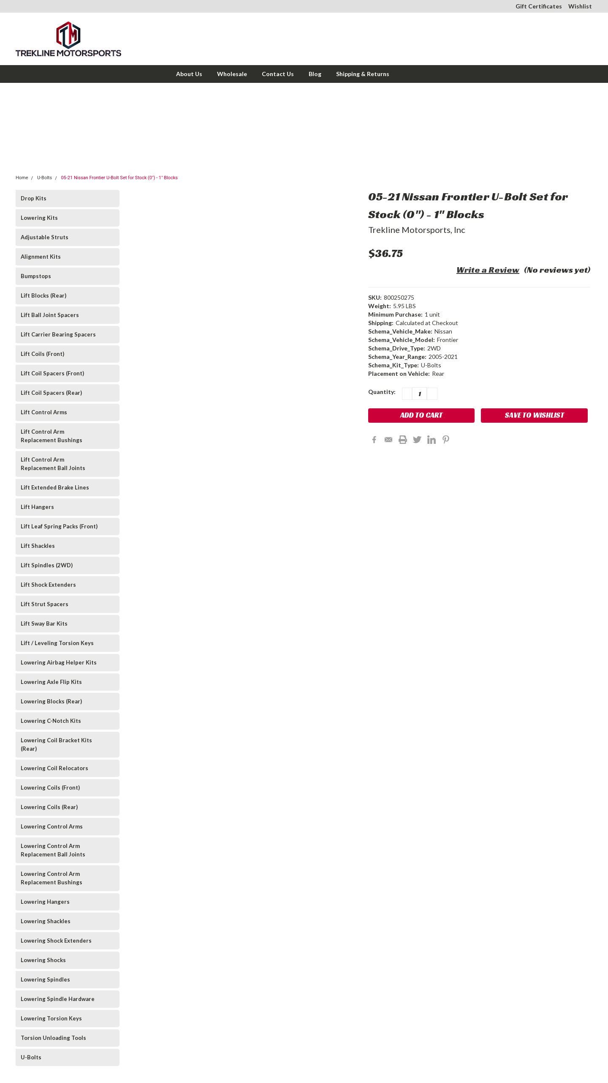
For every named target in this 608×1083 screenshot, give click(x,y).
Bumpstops (36, 276)
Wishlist (580, 6)
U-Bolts (44, 177)
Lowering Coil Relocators (54, 768)
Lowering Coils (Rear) (49, 807)
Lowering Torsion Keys (51, 1018)
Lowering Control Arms (52, 826)
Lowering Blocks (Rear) (51, 701)
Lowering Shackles (46, 921)
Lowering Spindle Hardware (58, 998)
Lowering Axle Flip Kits (51, 681)
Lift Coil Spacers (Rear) (51, 392)
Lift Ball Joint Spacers (50, 315)
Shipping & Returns (362, 73)
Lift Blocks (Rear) (43, 295)
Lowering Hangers (45, 901)
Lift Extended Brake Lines (55, 487)
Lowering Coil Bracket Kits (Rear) (56, 744)
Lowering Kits (39, 217)
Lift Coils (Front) (42, 353)
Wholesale (232, 73)
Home (22, 177)
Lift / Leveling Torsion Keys (57, 643)
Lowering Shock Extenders (56, 940)
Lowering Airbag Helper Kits (59, 662)
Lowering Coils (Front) (50, 787)
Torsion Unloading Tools (53, 1037)
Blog (315, 73)
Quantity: (382, 391)
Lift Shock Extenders (48, 584)
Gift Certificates (539, 6)
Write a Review (487, 269)
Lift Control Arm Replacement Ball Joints (53, 463)
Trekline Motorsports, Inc (416, 229)
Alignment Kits (41, 256)
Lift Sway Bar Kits (44, 623)
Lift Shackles (38, 545)
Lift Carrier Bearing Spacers (58, 334)
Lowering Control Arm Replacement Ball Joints (53, 850)
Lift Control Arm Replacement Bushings (51, 435)
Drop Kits (33, 198)
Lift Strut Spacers (44, 604)
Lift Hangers (37, 506)
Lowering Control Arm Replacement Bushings (51, 878)
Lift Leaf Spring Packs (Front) (59, 526)
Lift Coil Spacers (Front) (52, 373)
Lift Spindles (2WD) (47, 565)
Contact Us (278, 73)
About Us (189, 73)
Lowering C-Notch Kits (51, 720)
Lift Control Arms (44, 412)
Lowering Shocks (43, 960)
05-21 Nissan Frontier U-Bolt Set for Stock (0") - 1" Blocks (119, 177)
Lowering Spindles (45, 979)
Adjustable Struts (44, 237)
